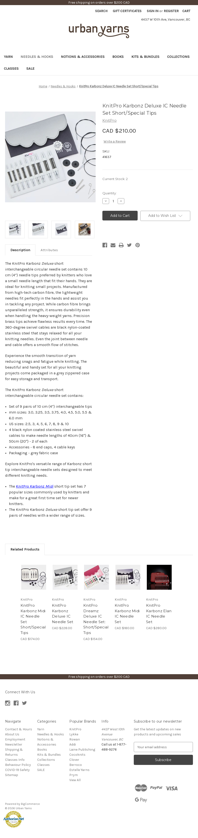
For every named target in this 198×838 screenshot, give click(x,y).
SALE (30, 68)
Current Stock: (115, 179)
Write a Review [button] (115, 141)
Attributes (49, 250)
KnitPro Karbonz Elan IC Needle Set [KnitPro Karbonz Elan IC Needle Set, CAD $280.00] (158, 613)
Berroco (75, 765)
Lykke (73, 734)
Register (171, 11)
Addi (72, 744)
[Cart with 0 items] (186, 11)
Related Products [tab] (24, 549)
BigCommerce (30, 804)
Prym (73, 775)
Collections (178, 56)
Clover (74, 760)
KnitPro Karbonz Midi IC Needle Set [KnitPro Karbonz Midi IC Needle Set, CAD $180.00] (127, 613)
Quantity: (109, 193)
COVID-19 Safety (17, 770)
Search (101, 11)
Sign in (152, 11)
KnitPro (75, 729)
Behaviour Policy (18, 765)
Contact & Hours (18, 729)
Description (20, 250)
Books (118, 56)
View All (75, 780)
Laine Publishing (82, 749)
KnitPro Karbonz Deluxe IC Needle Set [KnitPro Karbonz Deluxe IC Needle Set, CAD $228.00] (62, 613)
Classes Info (15, 760)
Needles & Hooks (37, 56)
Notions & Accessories (83, 56)
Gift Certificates (127, 11)
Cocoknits (77, 755)
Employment (15, 739)
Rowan (74, 739)
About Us (12, 734)
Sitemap (11, 775)
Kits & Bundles (145, 56)
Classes (11, 68)
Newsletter (13, 744)
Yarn (8, 56)
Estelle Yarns (79, 770)
